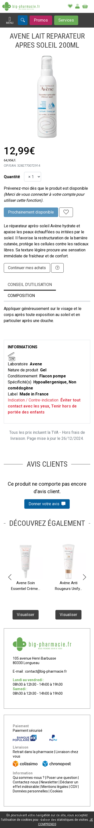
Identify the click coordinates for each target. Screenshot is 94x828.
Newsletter (49, 782)
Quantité (12, 176)
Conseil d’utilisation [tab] (30, 284)
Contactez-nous (25, 782)
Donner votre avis (47, 503)
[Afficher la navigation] (10, 20)
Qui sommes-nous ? (28, 778)
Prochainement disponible (31, 212)
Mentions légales (54, 787)
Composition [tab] (21, 295)
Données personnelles (30, 791)
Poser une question (62, 778)
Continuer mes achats (27, 267)
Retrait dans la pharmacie (33, 752)
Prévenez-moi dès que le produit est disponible (46, 188)
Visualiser (25, 614)
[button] (9, 577)
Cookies (56, 791)
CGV (73, 787)
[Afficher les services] (66, 20)
